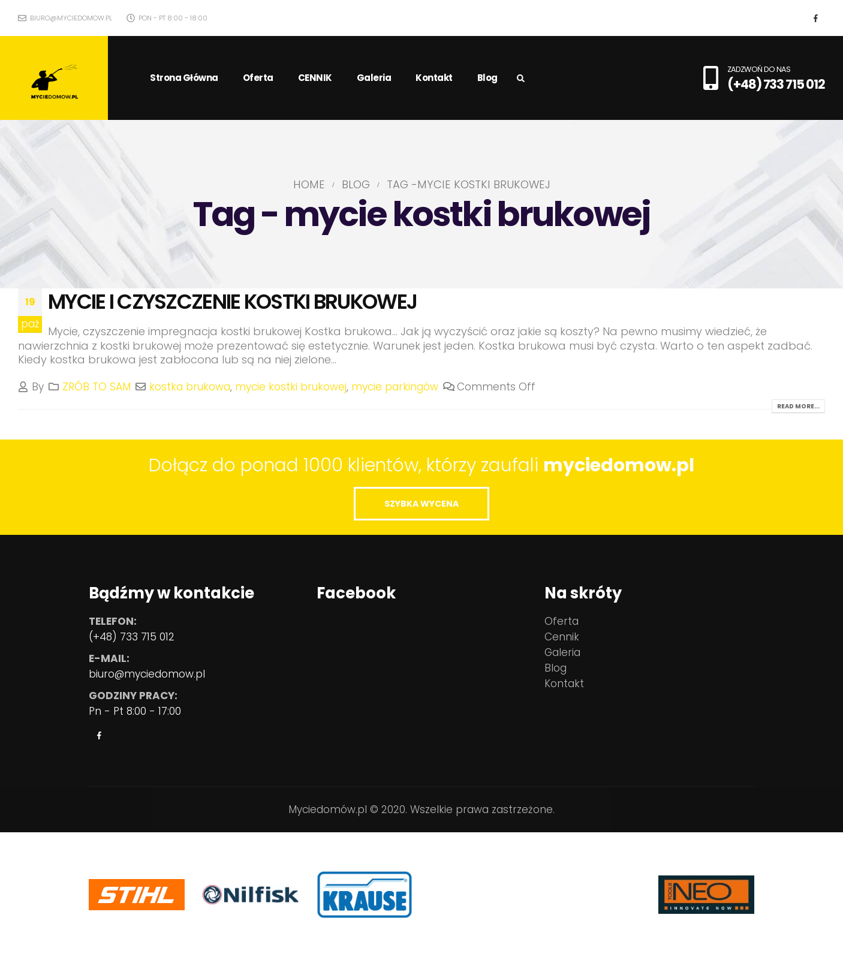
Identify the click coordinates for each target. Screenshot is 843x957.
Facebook (99, 735)
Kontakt (434, 77)
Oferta (258, 77)
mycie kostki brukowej (291, 387)
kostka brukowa (189, 387)
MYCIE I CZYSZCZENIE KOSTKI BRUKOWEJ (232, 301)
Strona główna (184, 77)
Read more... (798, 406)
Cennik (561, 637)
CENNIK (315, 77)
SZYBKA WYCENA (421, 504)
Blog (487, 77)
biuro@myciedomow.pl (65, 18)
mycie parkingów (394, 387)
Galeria (374, 77)
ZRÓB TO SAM (96, 387)
